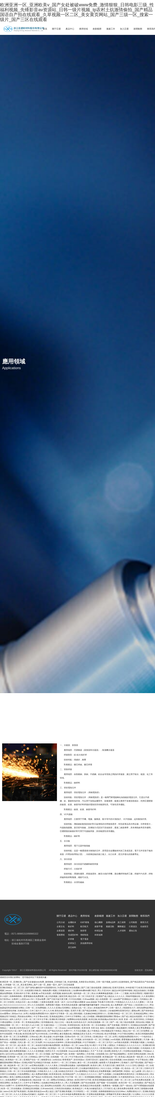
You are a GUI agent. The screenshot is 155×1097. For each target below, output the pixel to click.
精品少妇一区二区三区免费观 (136, 1031)
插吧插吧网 (117, 1071)
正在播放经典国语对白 (89, 1068)
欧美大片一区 (12, 1048)
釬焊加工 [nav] (72, 943)
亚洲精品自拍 (142, 1074)
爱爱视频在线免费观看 (34, 996)
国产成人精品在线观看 (132, 1016)
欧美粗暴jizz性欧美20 (108, 1019)
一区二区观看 (91, 1091)
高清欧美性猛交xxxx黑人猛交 (41, 1091)
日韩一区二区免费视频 (36, 1008)
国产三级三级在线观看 (91, 987)
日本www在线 (47, 1088)
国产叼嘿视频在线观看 (144, 1085)
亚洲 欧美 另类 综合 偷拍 (93, 1028)
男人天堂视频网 (72, 1083)
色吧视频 (57, 993)
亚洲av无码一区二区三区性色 (78, 1036)
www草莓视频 (73, 1028)
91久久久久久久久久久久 (15, 1005)
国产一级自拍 (126, 1085)
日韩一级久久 (115, 1008)
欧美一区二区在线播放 (11, 1088)
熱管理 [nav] (83, 930)
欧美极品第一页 (110, 1057)
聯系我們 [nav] (145, 916)
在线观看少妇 (102, 1054)
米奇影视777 (131, 987)
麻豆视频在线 (66, 1034)
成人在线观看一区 (104, 999)
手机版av (147, 1051)
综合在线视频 (115, 1060)
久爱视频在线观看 (18, 1039)
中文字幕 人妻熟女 (107, 1045)
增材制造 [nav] (84, 935)
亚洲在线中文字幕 (22, 993)
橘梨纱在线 (41, 1031)
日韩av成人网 (36, 1036)
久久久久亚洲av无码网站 (59, 1008)
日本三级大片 (36, 1010)
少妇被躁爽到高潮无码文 (119, 1010)
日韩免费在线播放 (67, 1065)
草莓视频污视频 (137, 1042)
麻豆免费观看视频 (18, 1051)
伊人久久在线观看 (36, 1005)
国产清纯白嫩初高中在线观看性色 (41, 987)
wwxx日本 (8, 1091)
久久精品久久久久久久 (87, 1074)
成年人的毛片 (16, 1019)
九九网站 (136, 1094)
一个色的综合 (145, 1036)
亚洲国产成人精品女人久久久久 (110, 996)
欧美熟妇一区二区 (70, 1045)
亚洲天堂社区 (92, 1060)
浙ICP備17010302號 (78, 970)
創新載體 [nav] (97, 29)
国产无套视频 (113, 1025)
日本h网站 (53, 1034)
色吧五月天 (50, 1051)
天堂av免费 (40, 999)
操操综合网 (67, 993)
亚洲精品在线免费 (139, 1025)
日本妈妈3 (145, 1048)
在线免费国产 (12, 1080)
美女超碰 (47, 1036)
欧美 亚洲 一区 (126, 1019)
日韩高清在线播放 (63, 1088)
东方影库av (5, 999)
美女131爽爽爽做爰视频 (102, 993)
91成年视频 (58, 1036)
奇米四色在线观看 (69, 1005)
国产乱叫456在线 (40, 1034)
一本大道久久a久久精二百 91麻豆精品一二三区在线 (43, 1025)
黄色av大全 (17, 1013)
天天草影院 (78, 1091)
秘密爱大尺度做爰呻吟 (109, 1062)
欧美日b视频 (134, 1048)
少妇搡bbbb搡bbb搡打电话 (84, 990)
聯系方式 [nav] (144, 922)
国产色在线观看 (88, 1083)
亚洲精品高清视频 (31, 1088)
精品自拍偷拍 (140, 990)
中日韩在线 (98, 1034)
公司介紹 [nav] (61, 922)
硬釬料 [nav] (71, 930)
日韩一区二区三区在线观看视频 (22, 1071)
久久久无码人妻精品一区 (137, 1065)
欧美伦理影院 (136, 993)
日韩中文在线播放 (8, 1074)
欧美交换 (93, 1019)
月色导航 (90, 1054)
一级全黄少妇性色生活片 (75, 1022)
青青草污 (125, 1025)
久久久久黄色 (51, 1065)
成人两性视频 (76, 1013)
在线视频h (110, 1028)
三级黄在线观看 (47, 1002)
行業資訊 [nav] (133, 926)
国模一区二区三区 (123, 1080)
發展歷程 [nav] (61, 935)
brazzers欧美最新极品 (79, 1051)
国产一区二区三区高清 (42, 1028)
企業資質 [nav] (61, 930)
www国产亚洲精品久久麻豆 (126, 999)
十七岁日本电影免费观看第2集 (72, 1094)
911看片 (93, 1045)
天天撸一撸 (148, 1039)
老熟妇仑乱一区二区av (82, 1008)
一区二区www (59, 1028)
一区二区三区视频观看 (53, 1039)
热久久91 (59, 1022)
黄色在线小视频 (62, 1010)
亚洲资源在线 (74, 1025)
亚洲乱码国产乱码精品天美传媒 (36, 1062)
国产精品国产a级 (60, 1054)
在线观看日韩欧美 (33, 990)
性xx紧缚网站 (81, 1071)
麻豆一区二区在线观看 (88, 1062)
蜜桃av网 (136, 1010)
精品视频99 (122, 1028)
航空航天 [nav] (84, 926)
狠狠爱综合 (46, 1060)
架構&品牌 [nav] (110, 922)
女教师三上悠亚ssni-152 (23, 999)
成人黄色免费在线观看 (123, 1088)
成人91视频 (33, 1002)
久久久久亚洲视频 (36, 1051)
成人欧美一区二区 (26, 1045)
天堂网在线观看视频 (132, 1051)
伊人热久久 (148, 1071)
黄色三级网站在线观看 (20, 1077)
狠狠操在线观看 (110, 1077)
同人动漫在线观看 (71, 1085)
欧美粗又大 (17, 1083)
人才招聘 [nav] (122, 930)
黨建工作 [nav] (110, 29)
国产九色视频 (105, 1074)
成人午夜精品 (93, 1031)
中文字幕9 (149, 1016)
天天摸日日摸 (109, 1065)
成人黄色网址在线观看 (51, 1085)
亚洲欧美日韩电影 (57, 1019)
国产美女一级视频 (8, 1042)
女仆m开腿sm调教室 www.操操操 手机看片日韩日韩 (90, 1002)
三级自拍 (102, 1010)
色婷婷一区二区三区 (47, 1094)
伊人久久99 (48, 1010)
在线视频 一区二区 (59, 1057)
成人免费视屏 (117, 1005)
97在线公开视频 (73, 1048)
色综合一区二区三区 (133, 1068)
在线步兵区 (21, 1002)
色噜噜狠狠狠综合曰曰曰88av (112, 1091)
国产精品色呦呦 (89, 1010)
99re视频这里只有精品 (111, 1031)
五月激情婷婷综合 (126, 1077)
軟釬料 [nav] (71, 926)
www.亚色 (83, 1045)
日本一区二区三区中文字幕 (36, 1019)
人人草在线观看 (35, 1039)
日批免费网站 (24, 1074)
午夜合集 (18, 1034)
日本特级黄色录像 (8, 1010)
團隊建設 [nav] (122, 926)
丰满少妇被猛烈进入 (93, 1088)
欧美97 (55, 1062)
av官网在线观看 (37, 1065)
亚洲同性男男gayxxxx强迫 (28, 1085)
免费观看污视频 (53, 1005)
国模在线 (107, 987)
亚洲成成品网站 (141, 1013)
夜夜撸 (35, 993)
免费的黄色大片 (134, 1091)
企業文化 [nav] (61, 926)
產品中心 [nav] (70, 29)
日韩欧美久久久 (45, 1071)
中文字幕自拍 (142, 1060)
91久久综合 (106, 1068)
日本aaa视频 (89, 999)
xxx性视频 (116, 1039)
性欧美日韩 (59, 1077)
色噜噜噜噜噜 (16, 996)
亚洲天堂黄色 (118, 987)
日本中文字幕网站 (73, 1016)
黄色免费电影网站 (145, 1008)
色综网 (107, 1051)
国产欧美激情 (20, 1091)
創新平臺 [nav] (99, 926)
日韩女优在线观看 (93, 1057)
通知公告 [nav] (133, 930)
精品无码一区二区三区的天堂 (81, 996)
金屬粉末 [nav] (72, 922)
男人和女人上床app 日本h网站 (33, 1048)
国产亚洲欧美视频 (63, 1091)
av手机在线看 (45, 993)
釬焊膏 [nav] (71, 939)
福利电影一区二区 (82, 993)
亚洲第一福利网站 (77, 1054)
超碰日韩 (104, 1060)
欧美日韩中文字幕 (83, 1080)
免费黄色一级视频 (110, 1085)
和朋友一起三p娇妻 (133, 1071)
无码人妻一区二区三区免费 (30, 1042)
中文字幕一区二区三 (74, 1077)
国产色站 (128, 1005)
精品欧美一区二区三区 (18, 1065)
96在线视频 (74, 987)
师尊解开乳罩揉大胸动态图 (118, 1094)
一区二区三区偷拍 (68, 1062)
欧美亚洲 (27, 1034)
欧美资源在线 (55, 1074)
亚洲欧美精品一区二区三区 (12, 987)
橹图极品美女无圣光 (82, 1034)
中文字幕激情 (89, 1042)
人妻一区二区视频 (73, 1039)
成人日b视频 (89, 1016)
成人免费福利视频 (40, 1074)
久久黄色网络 (148, 996)
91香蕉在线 (63, 987)
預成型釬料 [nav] (73, 935)
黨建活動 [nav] (110, 926)
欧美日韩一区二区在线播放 (94, 1025)
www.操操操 (129, 1060)
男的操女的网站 (25, 1016)
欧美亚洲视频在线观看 (103, 1080)
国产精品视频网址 (118, 1054)
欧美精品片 (78, 1088)
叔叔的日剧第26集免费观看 (48, 1045)
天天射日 (108, 1088)
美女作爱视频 (110, 1034)
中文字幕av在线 (41, 1016)
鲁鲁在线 (4, 1039)
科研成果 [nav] (99, 935)
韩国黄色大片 (129, 1008)
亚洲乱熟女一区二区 (102, 1036)
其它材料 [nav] (72, 947)
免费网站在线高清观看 (77, 1019)
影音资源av (79, 1060)
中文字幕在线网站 (126, 1034)
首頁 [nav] (45, 29)
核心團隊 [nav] (99, 922)
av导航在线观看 (121, 1042)
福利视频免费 (83, 1065)
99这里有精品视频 (40, 1068)
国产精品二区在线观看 (20, 1068)
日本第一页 (19, 1022)
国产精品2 (36, 1077)
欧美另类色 (139, 1019)
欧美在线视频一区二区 (98, 1022)
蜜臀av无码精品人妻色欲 (62, 1080)
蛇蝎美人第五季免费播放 (139, 1028)
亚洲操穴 (125, 1062)
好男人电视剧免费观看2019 (36, 1013)
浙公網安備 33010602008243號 (103, 970)
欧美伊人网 (96, 1065)
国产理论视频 (137, 1062)
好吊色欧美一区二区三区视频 (96, 1039)
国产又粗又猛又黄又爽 (57, 999)
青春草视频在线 (133, 996)
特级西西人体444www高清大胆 (64, 1068)
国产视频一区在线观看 (107, 1083)
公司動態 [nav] (133, 922)
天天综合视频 (75, 999)
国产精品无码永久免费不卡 (60, 1031)
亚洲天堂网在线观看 (137, 1054)
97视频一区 (118, 1068)
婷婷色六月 (116, 1051)
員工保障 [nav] (122, 922)
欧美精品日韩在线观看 (90, 1085)
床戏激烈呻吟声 (101, 1008)
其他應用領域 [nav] (86, 943)
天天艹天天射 (97, 1051)
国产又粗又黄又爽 (26, 1031)
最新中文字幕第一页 (59, 1013)
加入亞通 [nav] (124, 29)
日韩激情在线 (64, 990)
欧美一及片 (60, 1002)
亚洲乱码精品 (106, 1048)
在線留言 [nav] (144, 926)
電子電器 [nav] (84, 939)
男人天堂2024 (104, 990)
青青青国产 (67, 1060)
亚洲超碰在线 (25, 1080)
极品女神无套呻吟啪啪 (122, 990)
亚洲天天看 (76, 1010)
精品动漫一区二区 (41, 1080)
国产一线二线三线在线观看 (122, 1022)
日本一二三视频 (121, 993)
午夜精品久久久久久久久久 (129, 1045)
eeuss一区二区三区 (15, 990)
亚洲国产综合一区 (32, 1060)
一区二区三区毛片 (105, 1042)
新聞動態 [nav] (138, 29)
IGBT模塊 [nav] (84, 922)
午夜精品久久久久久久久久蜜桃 (129, 1002)
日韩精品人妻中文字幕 (39, 1057)
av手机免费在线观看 (141, 1080)
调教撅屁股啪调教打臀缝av (108, 1016)
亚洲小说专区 (120, 1048)
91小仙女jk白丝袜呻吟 (54, 1042)
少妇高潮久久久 (141, 1005)
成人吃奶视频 (51, 996)
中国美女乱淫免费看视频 (99, 1071)
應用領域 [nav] (83, 29)
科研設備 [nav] (99, 930)
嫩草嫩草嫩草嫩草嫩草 (89, 1005)
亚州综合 (4, 1019)
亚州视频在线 (47, 1022)
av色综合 (57, 1060)
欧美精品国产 (69, 1074)
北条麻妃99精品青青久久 (95, 1013)
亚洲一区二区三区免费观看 (16, 1036)
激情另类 (63, 996)
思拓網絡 (149, 970)
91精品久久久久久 (90, 1048)
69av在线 (105, 1005)
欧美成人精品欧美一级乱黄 (131, 1057)
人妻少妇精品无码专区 (63, 1071)
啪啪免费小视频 (50, 990)
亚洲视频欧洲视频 (93, 1077)
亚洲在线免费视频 (73, 1042)
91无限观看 (62, 1051)
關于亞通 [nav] (56, 29)
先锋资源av (23, 1010)
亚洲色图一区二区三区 (17, 1057)
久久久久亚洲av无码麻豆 (25, 1094)
